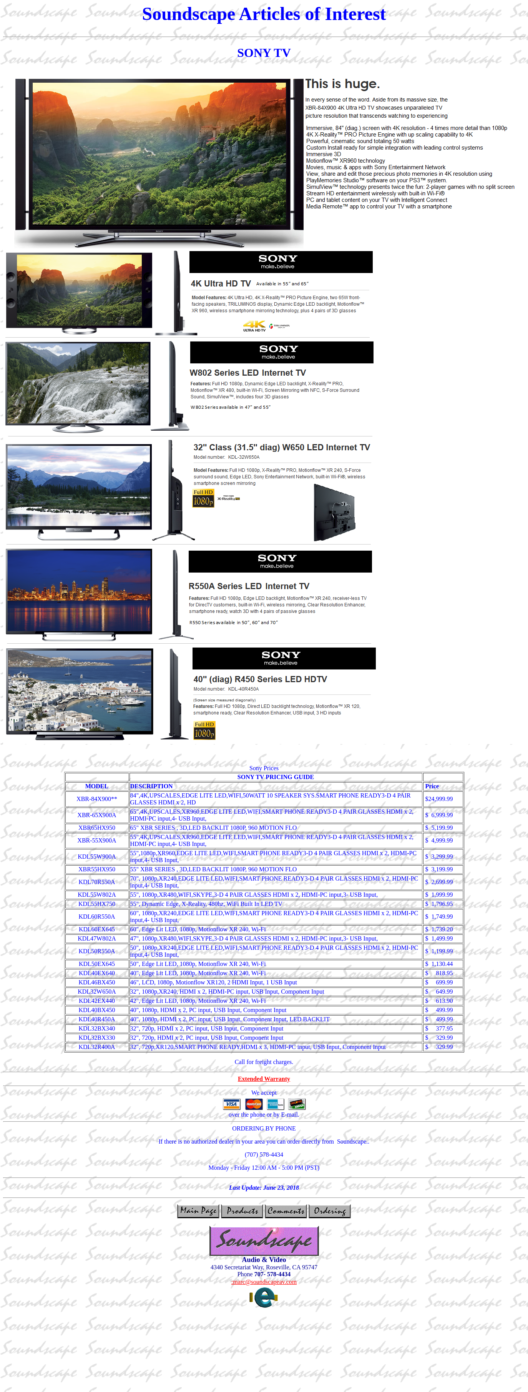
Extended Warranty (264, 1079)
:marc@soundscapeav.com (264, 1282)
